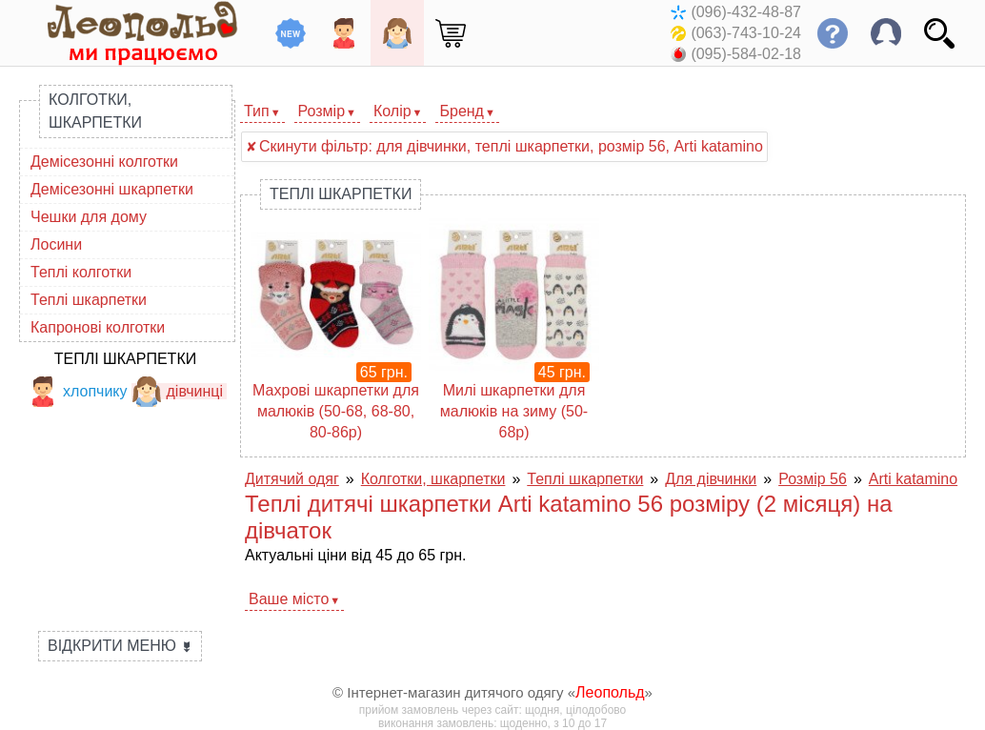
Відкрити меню (120, 646)
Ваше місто (289, 599)
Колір (392, 111)
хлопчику (78, 391)
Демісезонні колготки (104, 161)
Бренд (461, 111)
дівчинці (177, 391)
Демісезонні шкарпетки (111, 189)
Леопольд (610, 692)
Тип (257, 111)
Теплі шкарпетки (88, 300)
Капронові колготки (97, 327)
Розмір (321, 111)
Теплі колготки (80, 272)
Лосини (56, 244)
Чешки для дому (88, 217)
